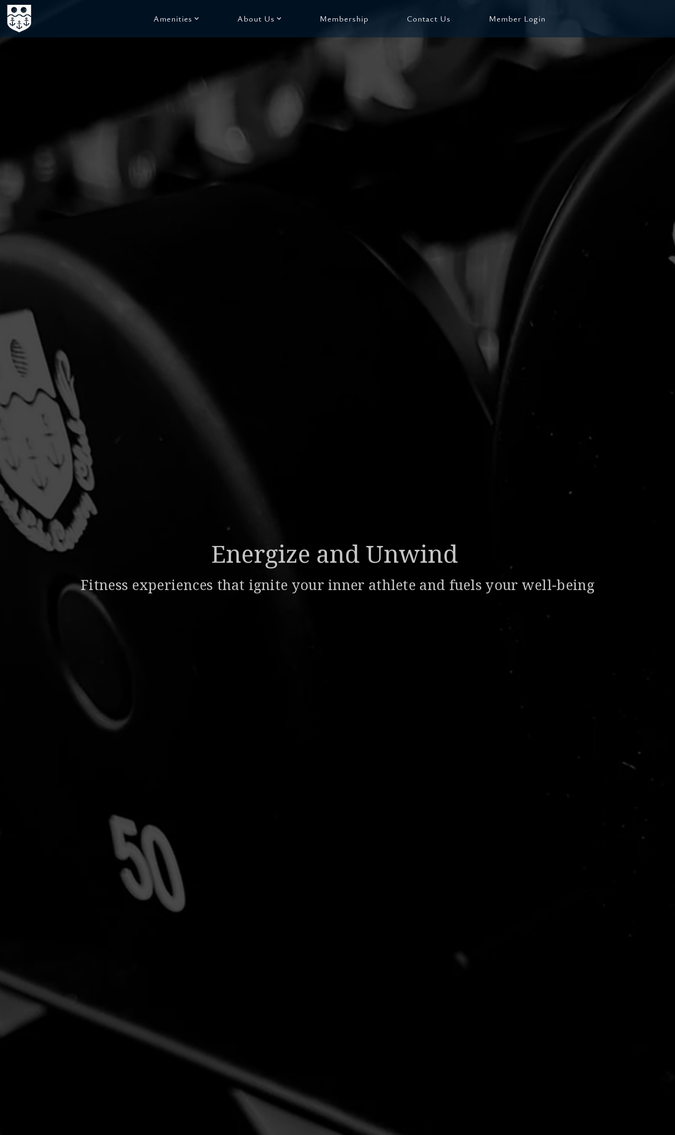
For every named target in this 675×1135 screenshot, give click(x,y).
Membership (344, 18)
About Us (259, 18)
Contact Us (429, 18)
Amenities (176, 18)
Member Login (517, 18)
